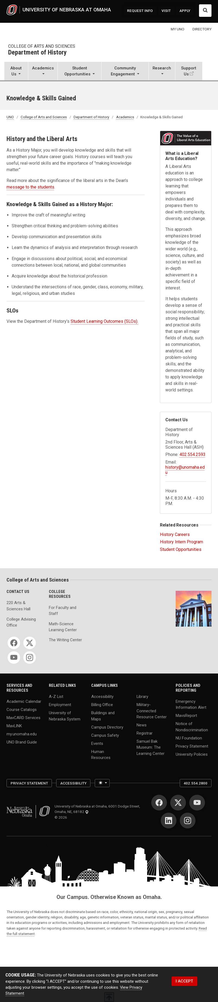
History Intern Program (181, 541)
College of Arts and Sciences (41, 46)
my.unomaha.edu (22, 734)
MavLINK (14, 725)
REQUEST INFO (140, 10)
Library (142, 696)
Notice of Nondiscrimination (192, 726)
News (142, 725)
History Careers (175, 534)
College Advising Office (21, 622)
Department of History (37, 52)
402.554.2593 (192, 454)
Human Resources (100, 754)
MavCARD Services (23, 717)
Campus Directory (107, 727)
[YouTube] (14, 657)
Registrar (145, 733)
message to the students (30, 187)
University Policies (192, 754)
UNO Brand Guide (22, 742)
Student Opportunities (180, 549)
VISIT (166, 10)
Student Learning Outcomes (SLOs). (104, 321)
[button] (16, 71)
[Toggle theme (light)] (102, 783)
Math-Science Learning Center (63, 626)
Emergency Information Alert (191, 704)
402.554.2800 (195, 783)
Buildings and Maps (103, 715)
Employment (60, 704)
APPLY (184, 10)
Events (97, 743)
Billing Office (102, 704)
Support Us (188, 71)
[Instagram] (29, 657)
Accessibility (102, 696)
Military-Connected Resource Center (152, 710)
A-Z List (56, 696)
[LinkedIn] (168, 820)
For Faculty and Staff (62, 610)
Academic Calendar (24, 701)
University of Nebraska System (64, 715)
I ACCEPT (184, 981)
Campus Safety (105, 735)
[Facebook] (14, 643)
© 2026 (62, 817)
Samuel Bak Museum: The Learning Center (151, 747)
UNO (10, 117)
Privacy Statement (192, 745)
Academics (125, 117)
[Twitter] (29, 643)
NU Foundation (189, 737)
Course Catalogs (22, 709)
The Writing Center (65, 639)
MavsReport (186, 715)
